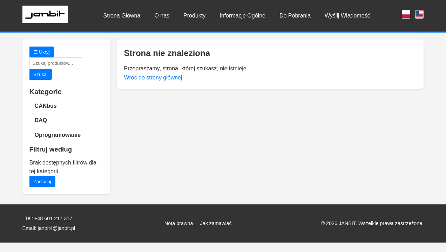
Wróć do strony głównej (153, 77)
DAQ (41, 120)
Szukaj (41, 74)
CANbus (46, 106)
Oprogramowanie (58, 135)
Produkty (194, 16)
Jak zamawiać (215, 223)
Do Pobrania (295, 16)
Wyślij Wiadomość (347, 16)
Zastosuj (42, 181)
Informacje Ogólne (242, 16)
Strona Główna (122, 16)
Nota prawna (178, 223)
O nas (161, 16)
